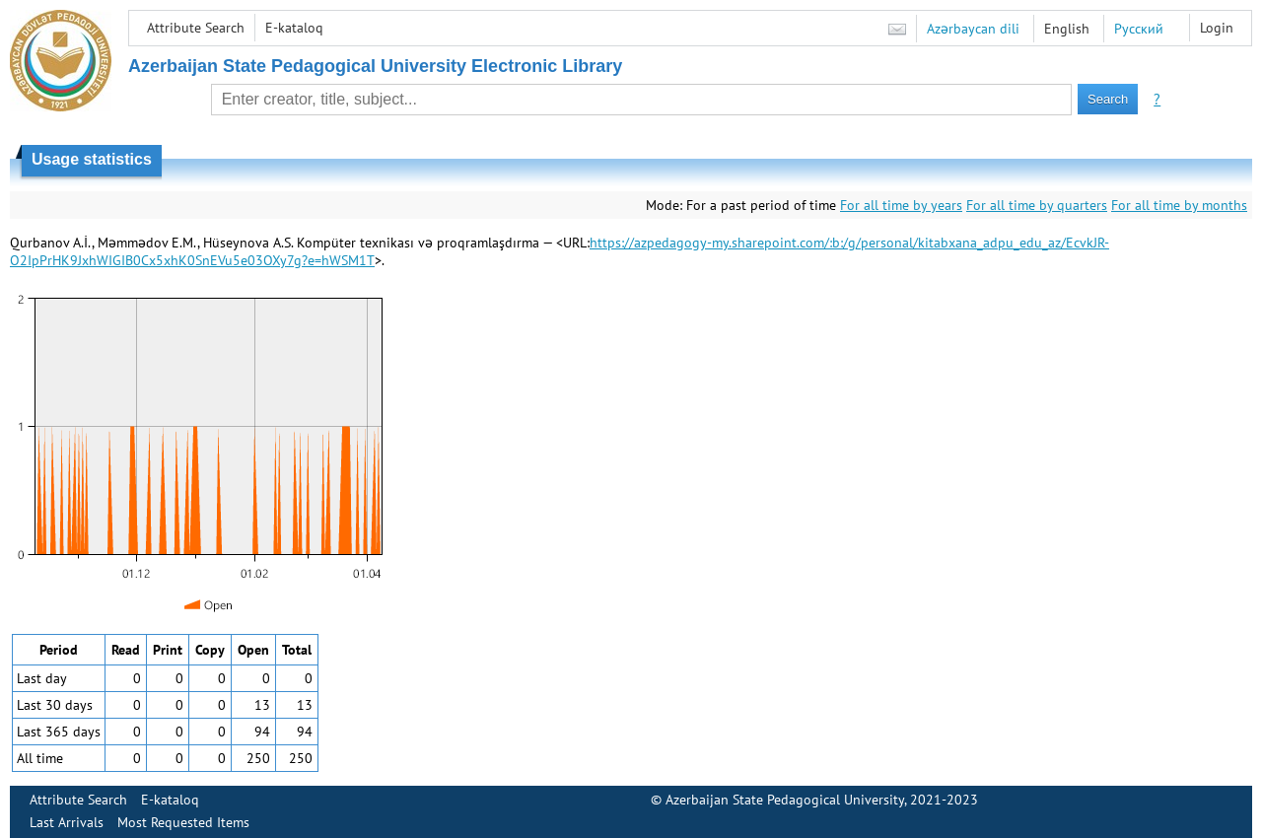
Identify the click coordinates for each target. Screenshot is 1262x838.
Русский (1138, 28)
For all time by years (901, 205)
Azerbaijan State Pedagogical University (785, 799)
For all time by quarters (1036, 205)
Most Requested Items (183, 822)
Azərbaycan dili (973, 28)
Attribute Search (196, 27)
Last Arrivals (67, 822)
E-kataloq (294, 27)
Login (1216, 27)
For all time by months (1179, 205)
